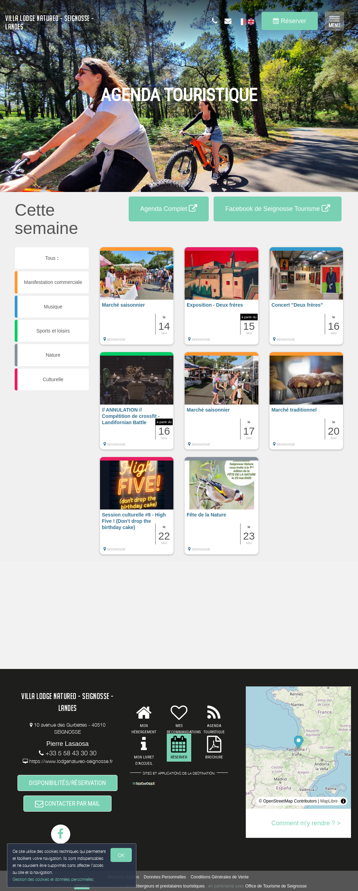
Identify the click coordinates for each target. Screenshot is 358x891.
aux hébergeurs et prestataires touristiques (165, 886)
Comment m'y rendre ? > (306, 823)
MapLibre (329, 801)
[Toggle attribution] (343, 801)
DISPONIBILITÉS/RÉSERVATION (67, 782)
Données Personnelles (165, 877)
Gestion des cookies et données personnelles (53, 879)
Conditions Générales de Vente (220, 877)
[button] (136, 299)
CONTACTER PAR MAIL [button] (67, 803)
